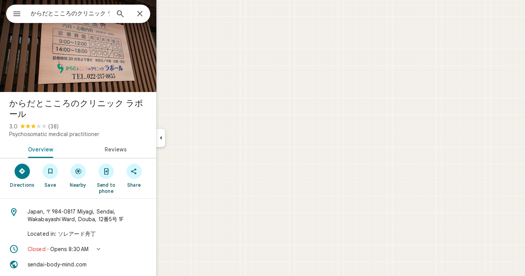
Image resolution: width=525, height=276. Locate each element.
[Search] (148, 15)
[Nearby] (106, 175)
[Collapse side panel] (188, 138)
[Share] (162, 175)
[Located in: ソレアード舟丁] (106, 234)
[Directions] (50, 175)
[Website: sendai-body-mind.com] (106, 264)
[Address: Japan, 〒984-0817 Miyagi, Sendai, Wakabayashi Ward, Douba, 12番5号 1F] (106, 215)
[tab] (66, 149)
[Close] (167, 14)
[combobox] (90, 13)
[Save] (78, 175)
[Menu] (14, 13)
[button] (106, 249)
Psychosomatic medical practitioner (82, 134)
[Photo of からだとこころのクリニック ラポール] (106, 46)
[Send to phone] (134, 178)
